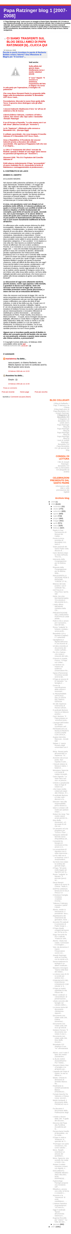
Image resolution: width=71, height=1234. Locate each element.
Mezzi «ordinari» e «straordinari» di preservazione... (60, 997)
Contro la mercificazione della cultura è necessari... (59, 688)
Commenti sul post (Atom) (20, 397)
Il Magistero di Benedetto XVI (63, 416)
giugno (56, 518)
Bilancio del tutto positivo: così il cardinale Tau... (59, 586)
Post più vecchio (41, 392)
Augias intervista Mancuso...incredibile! (60, 739)
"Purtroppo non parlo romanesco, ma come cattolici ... (61, 1146)
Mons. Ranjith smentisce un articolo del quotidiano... (59, 1153)
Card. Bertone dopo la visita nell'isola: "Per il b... (60, 555)
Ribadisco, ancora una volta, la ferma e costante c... (61, 1191)
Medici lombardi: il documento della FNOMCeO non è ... (60, 1103)
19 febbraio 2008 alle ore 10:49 (18, 384)
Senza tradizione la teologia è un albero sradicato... (61, 963)
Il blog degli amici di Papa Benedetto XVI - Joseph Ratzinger (61, 411)
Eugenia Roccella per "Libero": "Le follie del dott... (60, 1220)
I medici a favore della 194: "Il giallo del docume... (61, 1119)
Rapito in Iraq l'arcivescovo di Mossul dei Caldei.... (59, 533)
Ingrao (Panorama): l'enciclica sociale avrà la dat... (60, 675)
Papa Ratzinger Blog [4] (63, 430)
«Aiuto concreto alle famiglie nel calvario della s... (60, 1003)
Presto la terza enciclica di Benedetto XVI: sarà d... (59, 541)
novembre (57, 506)
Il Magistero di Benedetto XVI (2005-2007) (63, 421)
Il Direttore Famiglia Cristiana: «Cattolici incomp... (60, 898)
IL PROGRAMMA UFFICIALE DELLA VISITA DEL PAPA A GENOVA (59, 697)
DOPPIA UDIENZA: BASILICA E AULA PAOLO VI (61, 891)
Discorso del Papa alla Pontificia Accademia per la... (60, 1126)
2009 (53, 502)
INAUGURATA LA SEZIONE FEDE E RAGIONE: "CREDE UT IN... (61, 578)
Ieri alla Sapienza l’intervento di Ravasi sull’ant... (60, 706)
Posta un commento (10, 388)
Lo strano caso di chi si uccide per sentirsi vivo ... (61, 976)
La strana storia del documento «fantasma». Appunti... (60, 1010)
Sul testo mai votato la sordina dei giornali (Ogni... (60, 864)
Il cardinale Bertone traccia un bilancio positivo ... (61, 712)
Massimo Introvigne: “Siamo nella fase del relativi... (60, 970)
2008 (53, 504)
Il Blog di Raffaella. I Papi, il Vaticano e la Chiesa (61, 405)
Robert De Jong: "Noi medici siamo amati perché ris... (61, 816)
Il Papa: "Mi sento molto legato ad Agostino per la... (60, 870)
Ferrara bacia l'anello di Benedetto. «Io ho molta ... (61, 1133)
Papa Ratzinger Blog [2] (63, 437)
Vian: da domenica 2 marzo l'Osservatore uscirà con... (61, 950)
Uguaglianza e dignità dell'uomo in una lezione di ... (61, 642)
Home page (24, 392)
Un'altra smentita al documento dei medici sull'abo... (60, 648)
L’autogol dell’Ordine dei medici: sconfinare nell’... (61, 724)
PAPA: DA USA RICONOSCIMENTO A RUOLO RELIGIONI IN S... (61, 599)
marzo (56, 526)
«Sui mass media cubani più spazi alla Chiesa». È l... (61, 791)
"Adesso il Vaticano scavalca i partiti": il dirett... (60, 905)
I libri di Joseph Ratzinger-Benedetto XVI (63, 464)
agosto (56, 514)
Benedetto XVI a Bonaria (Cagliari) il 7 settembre (60, 635)
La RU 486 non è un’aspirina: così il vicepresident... (61, 857)
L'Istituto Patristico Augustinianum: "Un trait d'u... (60, 1205)
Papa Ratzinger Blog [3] (63, 433)
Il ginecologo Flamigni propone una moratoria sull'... (60, 1184)
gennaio (56, 1224)
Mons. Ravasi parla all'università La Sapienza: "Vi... (60, 753)
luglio (55, 516)
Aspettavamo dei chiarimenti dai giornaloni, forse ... (61, 918)
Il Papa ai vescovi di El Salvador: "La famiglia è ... (60, 681)
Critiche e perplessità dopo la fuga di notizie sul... (61, 785)
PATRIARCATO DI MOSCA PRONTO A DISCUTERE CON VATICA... (61, 732)
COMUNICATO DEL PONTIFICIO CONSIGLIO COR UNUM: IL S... (61, 983)
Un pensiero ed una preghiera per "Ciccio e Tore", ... (60, 830)
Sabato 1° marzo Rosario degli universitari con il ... (60, 746)
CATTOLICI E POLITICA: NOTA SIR (60, 592)
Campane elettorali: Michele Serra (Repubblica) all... (60, 837)
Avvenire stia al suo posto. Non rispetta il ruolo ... (60, 760)
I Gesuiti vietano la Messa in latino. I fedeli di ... (60, 766)
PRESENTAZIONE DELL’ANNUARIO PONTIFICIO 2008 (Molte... (61, 616)
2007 (53, 1227)
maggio (56, 521)
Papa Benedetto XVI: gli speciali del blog (62, 448)
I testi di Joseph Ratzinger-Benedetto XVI (63, 442)
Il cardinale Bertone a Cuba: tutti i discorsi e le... (60, 797)
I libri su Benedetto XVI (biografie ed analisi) (62, 470)
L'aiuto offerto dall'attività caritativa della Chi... (59, 607)
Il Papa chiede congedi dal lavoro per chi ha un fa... (61, 930)
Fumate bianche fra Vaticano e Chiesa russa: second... (61, 1096)
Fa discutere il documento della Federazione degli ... (61, 1111)
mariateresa (11, 359)
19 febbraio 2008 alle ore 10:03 (18, 371)
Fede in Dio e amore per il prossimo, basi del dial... (61, 623)
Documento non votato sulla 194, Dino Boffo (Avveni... (60, 1039)
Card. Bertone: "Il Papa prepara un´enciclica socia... (60, 718)
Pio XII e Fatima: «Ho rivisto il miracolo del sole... (61, 654)
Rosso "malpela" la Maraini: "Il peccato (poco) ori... (60, 877)
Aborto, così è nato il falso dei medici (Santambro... (61, 1054)
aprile (55, 523)
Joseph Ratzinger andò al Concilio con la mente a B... (61, 957)
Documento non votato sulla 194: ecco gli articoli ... (60, 1026)
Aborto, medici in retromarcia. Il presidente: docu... (61, 911)
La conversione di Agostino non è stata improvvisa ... (61, 851)
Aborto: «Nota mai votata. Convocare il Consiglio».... (61, 943)
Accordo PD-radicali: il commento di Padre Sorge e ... (61, 924)
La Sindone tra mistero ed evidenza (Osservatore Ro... (61, 668)
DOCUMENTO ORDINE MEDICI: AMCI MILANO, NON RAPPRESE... (60, 1174)
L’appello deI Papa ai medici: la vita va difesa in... (61, 1073)
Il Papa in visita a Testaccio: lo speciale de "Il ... (60, 1139)
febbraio (56, 528)
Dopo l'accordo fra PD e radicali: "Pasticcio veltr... (60, 936)
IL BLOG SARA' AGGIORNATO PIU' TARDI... (59, 1061)
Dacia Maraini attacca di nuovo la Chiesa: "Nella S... (61, 884)
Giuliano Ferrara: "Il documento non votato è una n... (60, 1032)
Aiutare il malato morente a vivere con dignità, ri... (60, 1166)
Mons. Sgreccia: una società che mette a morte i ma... (61, 1160)
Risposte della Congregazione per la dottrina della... (59, 570)
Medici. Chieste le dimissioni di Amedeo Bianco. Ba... (60, 1081)
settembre (57, 511)
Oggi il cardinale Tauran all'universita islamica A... (59, 1213)
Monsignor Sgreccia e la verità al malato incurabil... (60, 772)
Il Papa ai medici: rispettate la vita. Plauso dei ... (60, 990)
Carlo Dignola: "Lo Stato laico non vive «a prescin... (60, 778)
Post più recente (8, 392)
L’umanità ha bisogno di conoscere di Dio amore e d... (60, 844)
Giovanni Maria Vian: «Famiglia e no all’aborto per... (61, 1067)
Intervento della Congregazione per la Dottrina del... (59, 562)
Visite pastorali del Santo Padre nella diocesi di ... (61, 549)
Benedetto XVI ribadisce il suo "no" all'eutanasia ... (60, 1047)
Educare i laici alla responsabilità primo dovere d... (60, 804)
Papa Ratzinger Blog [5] (63, 426)
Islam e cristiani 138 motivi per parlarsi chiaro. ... (60, 810)
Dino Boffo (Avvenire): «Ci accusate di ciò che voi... (59, 823)
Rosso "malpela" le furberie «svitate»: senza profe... (61, 629)
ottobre (56, 509)
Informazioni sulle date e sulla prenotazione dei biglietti (62, 489)
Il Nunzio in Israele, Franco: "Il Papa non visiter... (60, 660)
